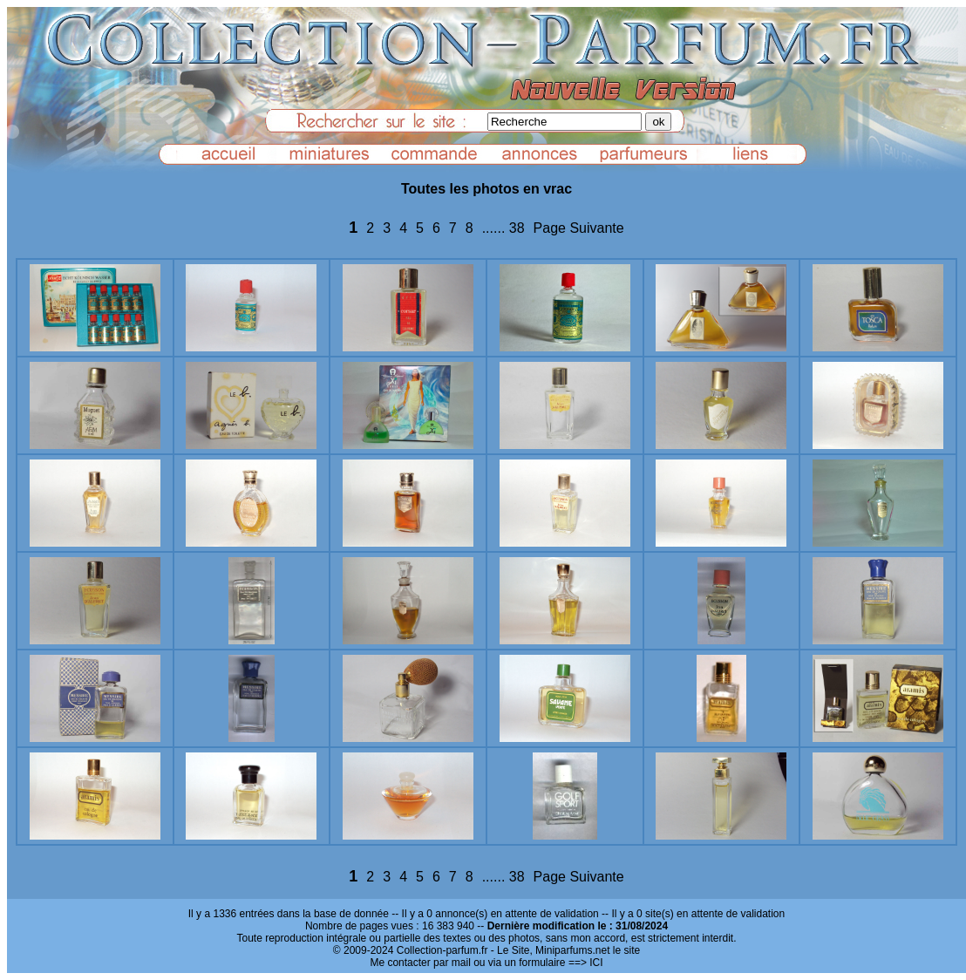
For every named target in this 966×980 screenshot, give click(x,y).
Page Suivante (579, 228)
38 (517, 228)
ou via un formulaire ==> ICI (537, 962)
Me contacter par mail (420, 962)
